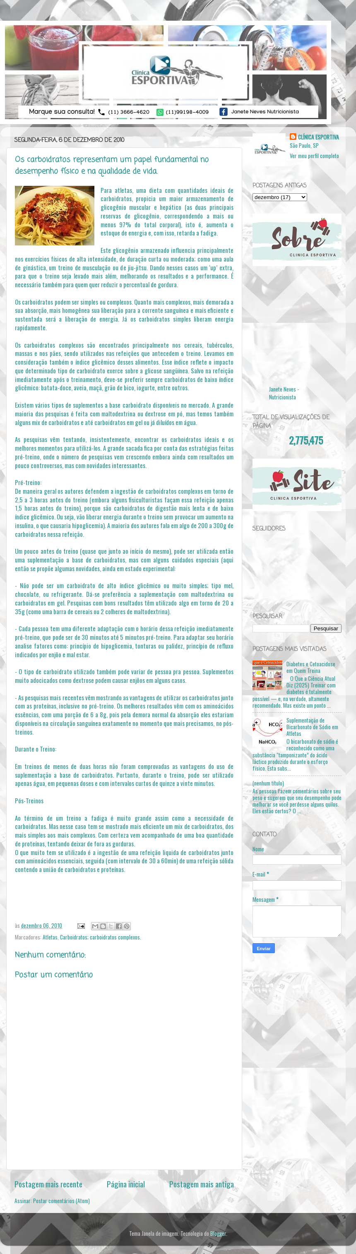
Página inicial (126, 1183)
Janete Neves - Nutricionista (284, 393)
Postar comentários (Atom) (61, 1200)
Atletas (50, 937)
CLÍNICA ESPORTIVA (318, 137)
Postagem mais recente (48, 1183)
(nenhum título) (268, 783)
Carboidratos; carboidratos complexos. (100, 937)
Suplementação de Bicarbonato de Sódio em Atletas (312, 727)
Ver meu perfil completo (314, 155)
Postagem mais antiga (201, 1183)
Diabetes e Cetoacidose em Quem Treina (310, 667)
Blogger (218, 1233)
